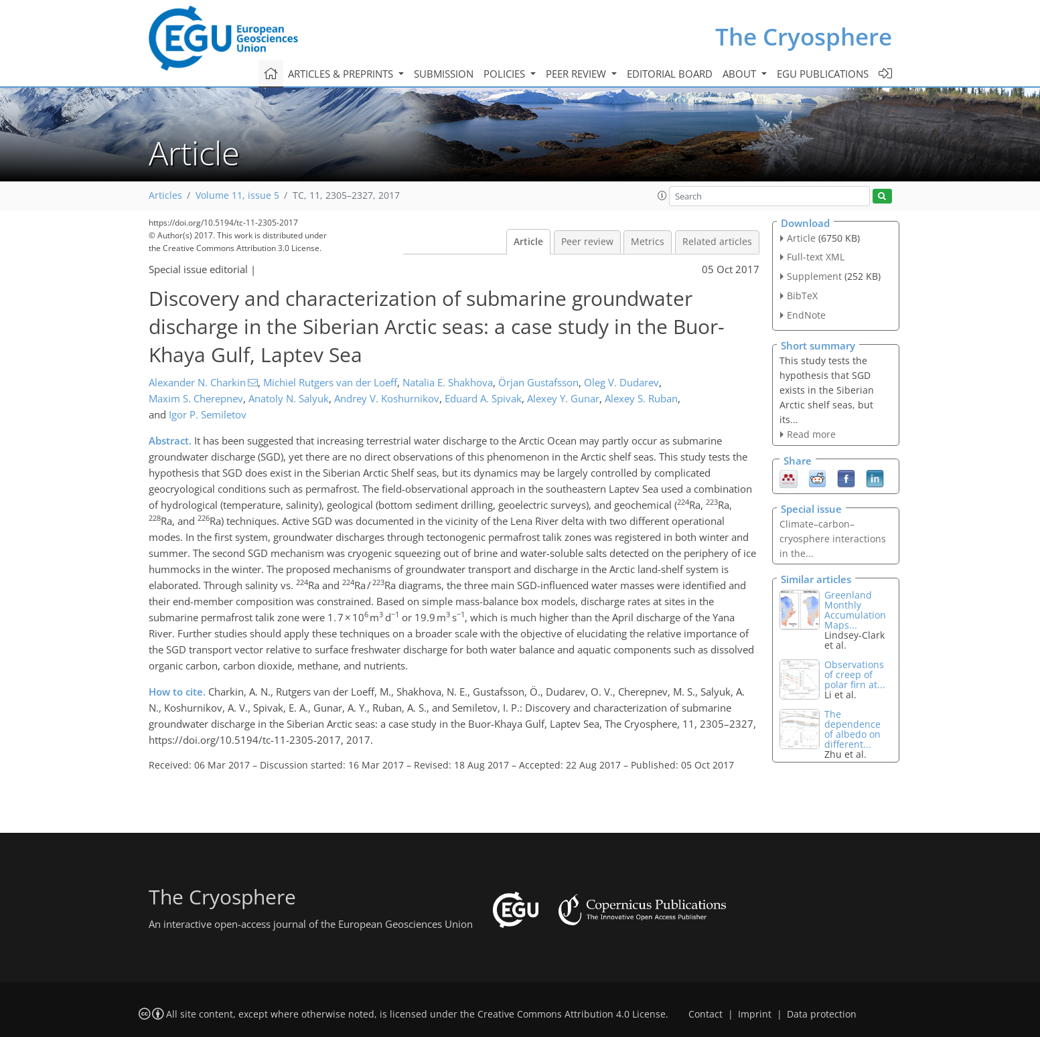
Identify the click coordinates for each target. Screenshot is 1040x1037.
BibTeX (802, 295)
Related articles (717, 242)
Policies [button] (506, 73)
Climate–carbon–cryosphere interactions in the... (832, 538)
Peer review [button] (577, 73)
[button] (662, 195)
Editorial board (670, 73)
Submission (443, 73)
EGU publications (823, 73)
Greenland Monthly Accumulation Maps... (855, 609)
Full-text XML (815, 256)
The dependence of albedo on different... (852, 729)
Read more (811, 434)
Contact (705, 1014)
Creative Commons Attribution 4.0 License (571, 1014)
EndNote (806, 315)
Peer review (587, 242)
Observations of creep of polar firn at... (854, 674)
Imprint (754, 1014)
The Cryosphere (803, 36)
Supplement (814, 276)
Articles (165, 195)
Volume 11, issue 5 (237, 195)
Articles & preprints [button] (342, 73)
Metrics (647, 242)
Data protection (822, 1014)
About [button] (741, 73)
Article (528, 242)
